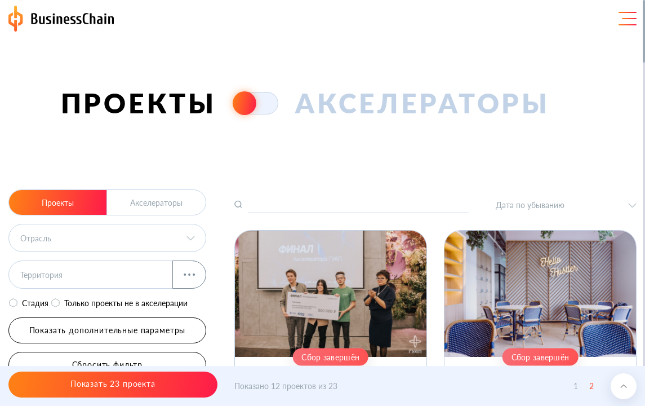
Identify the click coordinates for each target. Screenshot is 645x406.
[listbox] (107, 238)
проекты (138, 103)
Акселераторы (156, 203)
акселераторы (422, 103)
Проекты (58, 203)
